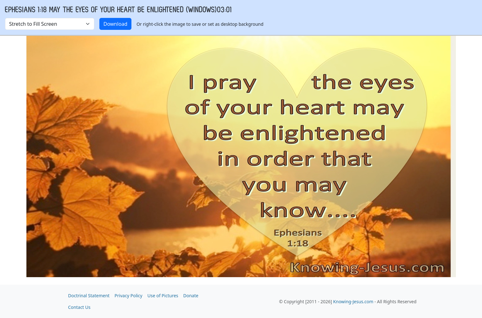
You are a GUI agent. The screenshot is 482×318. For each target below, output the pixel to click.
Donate (190, 296)
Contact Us (79, 307)
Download (115, 23)
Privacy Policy (128, 296)
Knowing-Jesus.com (353, 301)
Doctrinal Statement (89, 296)
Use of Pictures (162, 296)
